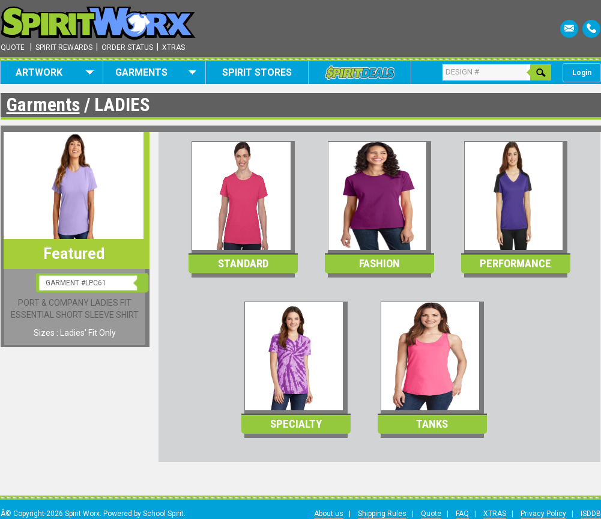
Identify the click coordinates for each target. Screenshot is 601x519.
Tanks (432, 424)
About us (328, 513)
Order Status (127, 47)
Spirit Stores (257, 72)
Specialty (296, 424)
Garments (155, 72)
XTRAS (494, 513)
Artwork (55, 72)
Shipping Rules (382, 513)
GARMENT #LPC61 (76, 283)
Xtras (173, 47)
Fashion (379, 263)
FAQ (462, 513)
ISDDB (591, 513)
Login (581, 72)
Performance (515, 263)
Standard (243, 263)
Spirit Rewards (63, 47)
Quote (13, 47)
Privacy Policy (543, 513)
